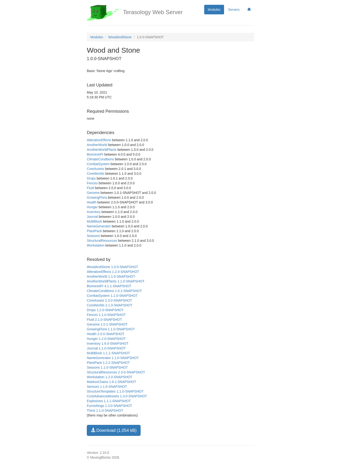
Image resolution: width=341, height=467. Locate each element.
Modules (214, 9)
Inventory (94, 212)
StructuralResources (102, 240)
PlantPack (94, 231)
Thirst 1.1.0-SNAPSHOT (105, 410)
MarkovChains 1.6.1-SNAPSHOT (111, 382)
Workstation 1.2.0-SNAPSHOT (109, 377)
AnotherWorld (97, 145)
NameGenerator (99, 226)
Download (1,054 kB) (114, 430)
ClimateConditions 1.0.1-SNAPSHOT (114, 291)
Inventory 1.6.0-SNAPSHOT (107, 343)
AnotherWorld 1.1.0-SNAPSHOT (111, 276)
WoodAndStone (120, 37)
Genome (93, 193)
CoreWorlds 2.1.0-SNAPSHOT (109, 305)
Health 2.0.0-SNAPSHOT (105, 334)
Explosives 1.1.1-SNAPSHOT (109, 401)
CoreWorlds (95, 173)
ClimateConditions (100, 159)
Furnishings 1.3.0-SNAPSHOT (109, 406)
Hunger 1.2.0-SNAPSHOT (106, 339)
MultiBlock (94, 221)
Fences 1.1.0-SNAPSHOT (106, 315)
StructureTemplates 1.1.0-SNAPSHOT (115, 391)
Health (91, 202)
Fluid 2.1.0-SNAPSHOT (104, 319)
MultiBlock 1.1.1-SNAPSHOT (108, 353)
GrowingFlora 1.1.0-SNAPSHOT (111, 329)
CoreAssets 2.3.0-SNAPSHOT (109, 300)
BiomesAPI (95, 154)
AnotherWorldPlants (101, 150)
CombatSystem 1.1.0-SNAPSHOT (112, 296)
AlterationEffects (99, 140)
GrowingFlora (97, 197)
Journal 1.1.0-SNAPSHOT (106, 348)
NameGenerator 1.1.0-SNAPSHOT (113, 358)
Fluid (90, 188)
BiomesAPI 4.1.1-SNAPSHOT (109, 286)
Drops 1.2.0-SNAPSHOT (105, 310)
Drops (91, 178)
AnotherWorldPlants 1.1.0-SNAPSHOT (115, 281)
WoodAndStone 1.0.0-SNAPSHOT (112, 267)
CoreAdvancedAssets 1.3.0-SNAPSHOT (117, 396)
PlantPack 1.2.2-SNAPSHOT (108, 363)
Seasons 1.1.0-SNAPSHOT (107, 367)
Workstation (95, 245)
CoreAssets (95, 169)
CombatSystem (98, 164)
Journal (92, 217)
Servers (234, 9)
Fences (92, 183)
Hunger (92, 207)
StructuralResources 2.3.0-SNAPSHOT (116, 372)
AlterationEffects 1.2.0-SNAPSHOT (113, 272)
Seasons (93, 236)
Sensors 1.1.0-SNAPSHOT (107, 386)
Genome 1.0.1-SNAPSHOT (107, 324)
